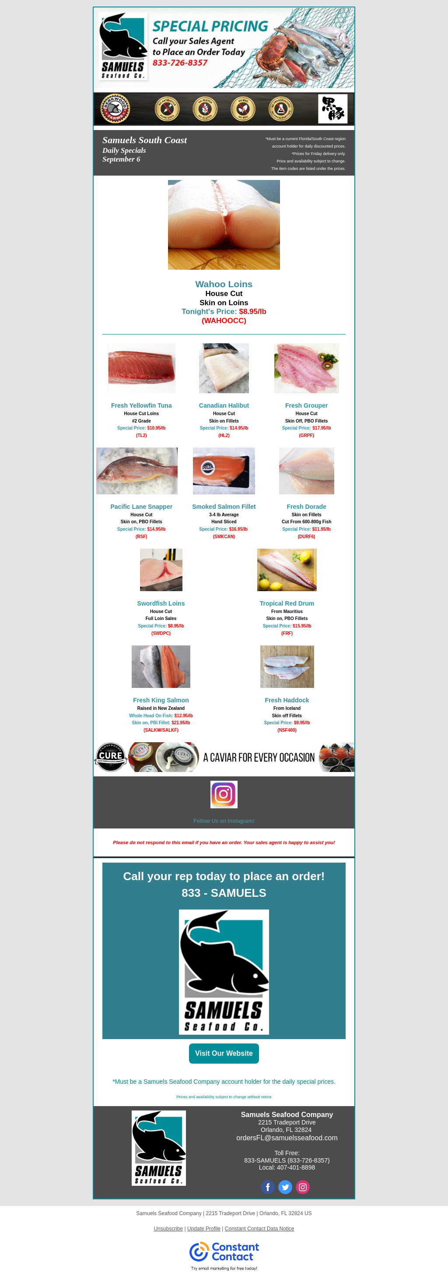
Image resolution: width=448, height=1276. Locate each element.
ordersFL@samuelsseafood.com (286, 1138)
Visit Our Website (224, 1053)
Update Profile (203, 1229)
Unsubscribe (168, 1229)
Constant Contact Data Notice (259, 1229)
